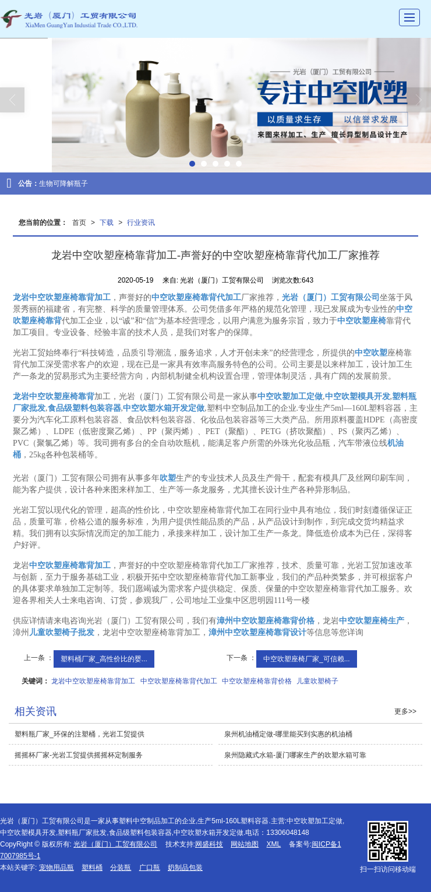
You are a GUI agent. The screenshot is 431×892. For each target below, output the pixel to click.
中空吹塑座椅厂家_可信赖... (306, 659)
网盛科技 (209, 844)
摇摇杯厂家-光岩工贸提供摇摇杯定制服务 (79, 755)
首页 (79, 222)
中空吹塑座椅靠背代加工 (178, 681)
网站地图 (245, 844)
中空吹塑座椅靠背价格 (257, 681)
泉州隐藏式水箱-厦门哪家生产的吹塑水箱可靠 (295, 755)
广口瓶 (149, 867)
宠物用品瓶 (56, 867)
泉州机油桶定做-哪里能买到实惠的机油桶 (288, 734)
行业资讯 (141, 222)
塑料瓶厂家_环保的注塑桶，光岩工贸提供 (79, 734)
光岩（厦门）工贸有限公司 (115, 844)
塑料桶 (92, 867)
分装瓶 (120, 867)
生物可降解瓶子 (63, 183)
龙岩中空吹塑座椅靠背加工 (93, 681)
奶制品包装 (185, 867)
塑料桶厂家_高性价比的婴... (104, 659)
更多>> (405, 711)
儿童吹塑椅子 (317, 681)
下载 (107, 222)
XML (274, 844)
